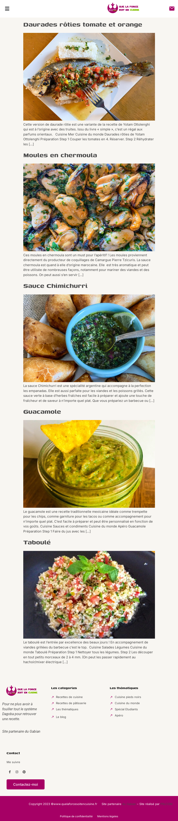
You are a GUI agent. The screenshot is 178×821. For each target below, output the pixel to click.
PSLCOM (166, 804)
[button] (7, 9)
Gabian (35, 731)
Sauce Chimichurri (55, 285)
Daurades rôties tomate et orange (82, 24)
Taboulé (37, 542)
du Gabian (129, 804)
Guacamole (42, 411)
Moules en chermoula (60, 155)
